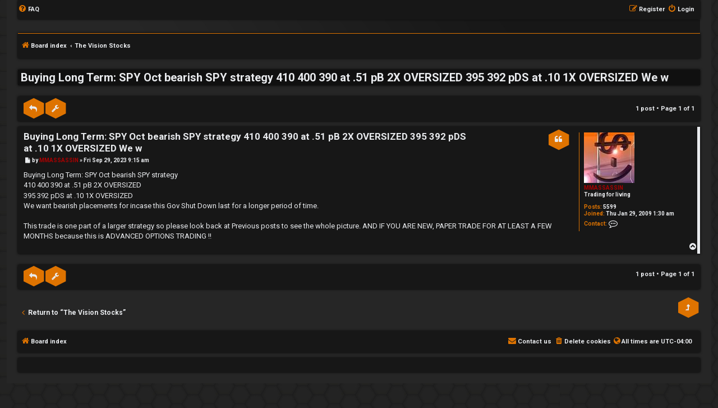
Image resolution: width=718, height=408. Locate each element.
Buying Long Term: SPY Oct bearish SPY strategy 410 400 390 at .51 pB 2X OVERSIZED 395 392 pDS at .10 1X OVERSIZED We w (345, 77)
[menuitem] (28, 9)
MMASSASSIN (603, 188)
